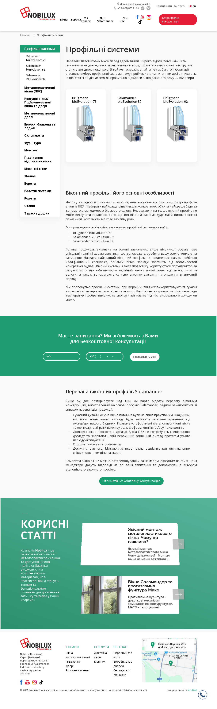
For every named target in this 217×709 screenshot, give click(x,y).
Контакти (179, 6)
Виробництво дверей (122, 663)
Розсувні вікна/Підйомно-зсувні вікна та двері (37, 102)
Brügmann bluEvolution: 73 (36, 57)
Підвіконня (73, 661)
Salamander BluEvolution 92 (35, 76)
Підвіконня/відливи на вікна (37, 159)
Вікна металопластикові (78, 655)
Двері (70, 666)
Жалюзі (30, 176)
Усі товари (88, 19)
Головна (25, 35)
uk (190, 6)
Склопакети (34, 135)
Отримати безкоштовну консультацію (131, 480)
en (194, 6)
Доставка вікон (100, 655)
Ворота (78, 19)
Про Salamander (107, 19)
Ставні (29, 205)
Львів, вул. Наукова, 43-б (135, 4)
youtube (144, 17)
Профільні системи (39, 48)
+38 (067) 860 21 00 (128, 8)
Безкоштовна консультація (172, 19)
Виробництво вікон (122, 655)
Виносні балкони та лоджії (39, 126)
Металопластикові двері (39, 115)
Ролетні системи (37, 191)
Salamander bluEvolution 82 (35, 67)
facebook (139, 17)
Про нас (125, 19)
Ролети (30, 198)
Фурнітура (32, 143)
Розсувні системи (77, 670)
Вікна (65, 19)
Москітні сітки (35, 168)
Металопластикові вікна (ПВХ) (39, 89)
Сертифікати (164, 6)
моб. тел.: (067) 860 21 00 (172, 647)
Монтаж (30, 150)
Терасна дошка (36, 213)
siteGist (192, 690)
